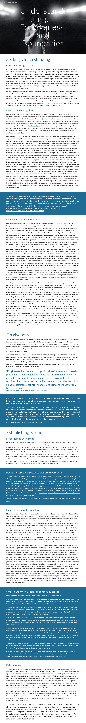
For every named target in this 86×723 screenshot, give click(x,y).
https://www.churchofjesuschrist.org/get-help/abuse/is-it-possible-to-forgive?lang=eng (28, 390)
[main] (43, 27)
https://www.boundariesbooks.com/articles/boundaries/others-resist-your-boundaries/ (33, 595)
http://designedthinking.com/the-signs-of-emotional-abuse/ (24, 422)
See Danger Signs (34, 126)
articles (25, 123)
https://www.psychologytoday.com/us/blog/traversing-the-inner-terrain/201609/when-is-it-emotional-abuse (34, 209)
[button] (83, 2)
